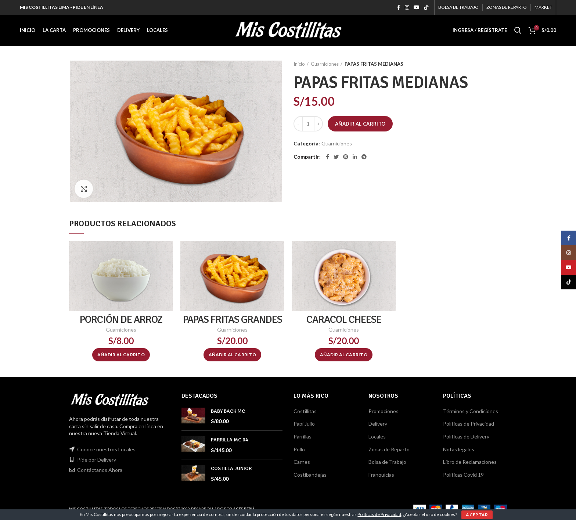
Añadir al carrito (360, 124)
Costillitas (305, 411)
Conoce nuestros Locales (106, 449)
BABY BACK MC (228, 411)
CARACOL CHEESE (343, 319)
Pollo (299, 449)
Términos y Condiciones (470, 411)
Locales (377, 436)
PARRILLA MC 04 (229, 440)
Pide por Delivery (96, 459)
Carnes (302, 462)
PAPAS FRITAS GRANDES (232, 319)
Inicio (299, 64)
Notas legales (458, 449)
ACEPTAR (477, 514)
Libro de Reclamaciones (470, 462)
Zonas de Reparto (389, 449)
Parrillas (303, 436)
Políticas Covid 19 (463, 475)
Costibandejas (310, 475)
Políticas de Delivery (466, 436)
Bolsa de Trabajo (387, 462)
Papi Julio (304, 423)
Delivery (377, 423)
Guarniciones (325, 64)
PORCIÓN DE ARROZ (121, 319)
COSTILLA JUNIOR (231, 468)
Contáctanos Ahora (99, 470)
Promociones (383, 411)
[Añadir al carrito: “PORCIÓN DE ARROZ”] (121, 354)
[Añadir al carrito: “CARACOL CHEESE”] (343, 354)
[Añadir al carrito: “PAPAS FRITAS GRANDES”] (232, 354)
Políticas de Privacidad (468, 423)
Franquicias (381, 475)
